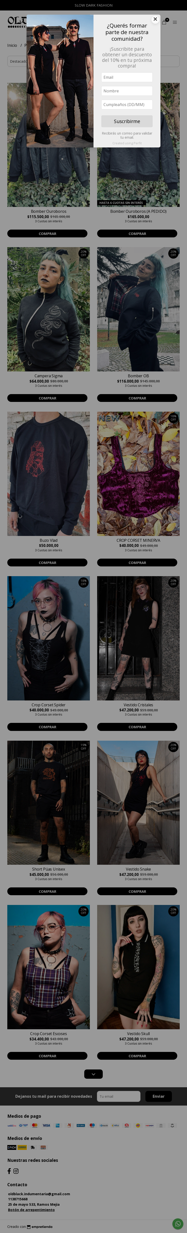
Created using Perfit (127, 143)
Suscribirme (127, 121)
